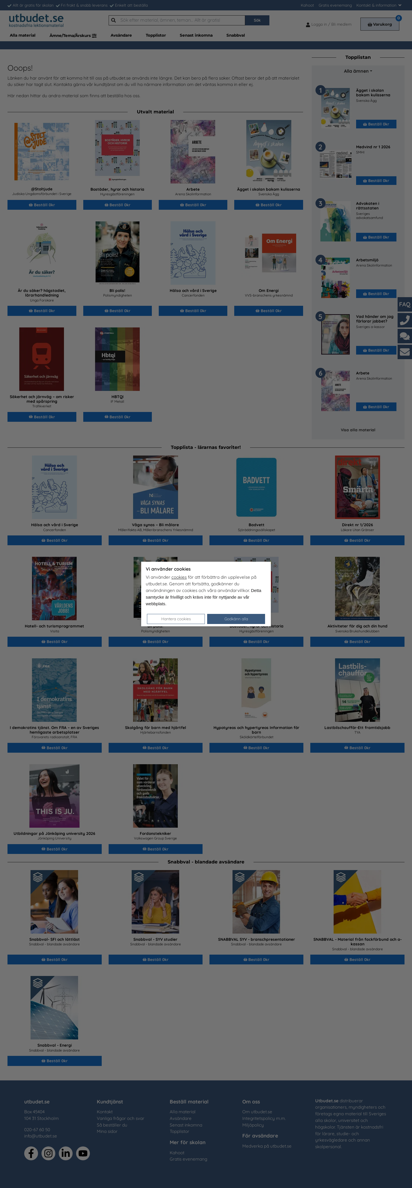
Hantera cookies (176, 618)
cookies (179, 577)
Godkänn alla (236, 618)
